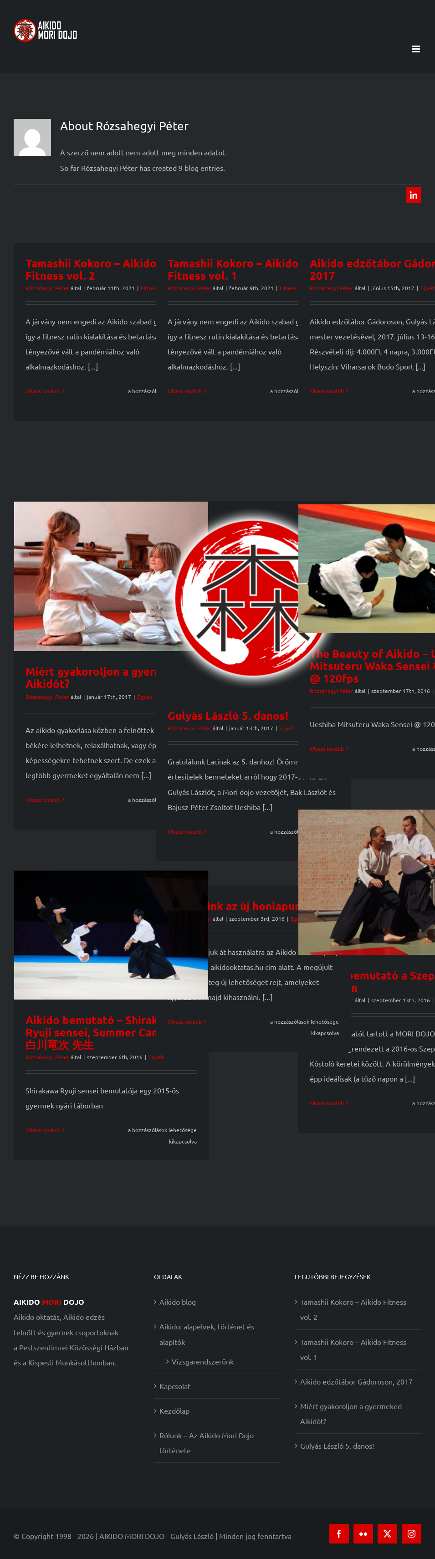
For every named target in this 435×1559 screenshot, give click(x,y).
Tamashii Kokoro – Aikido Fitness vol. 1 (233, 269)
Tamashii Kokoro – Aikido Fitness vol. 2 (91, 269)
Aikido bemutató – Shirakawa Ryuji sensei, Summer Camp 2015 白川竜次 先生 (111, 1032)
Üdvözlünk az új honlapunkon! (245, 906)
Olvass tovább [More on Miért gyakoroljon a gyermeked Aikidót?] (43, 799)
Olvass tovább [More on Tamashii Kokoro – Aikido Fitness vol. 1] (185, 391)
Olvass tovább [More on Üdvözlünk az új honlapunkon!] (185, 1021)
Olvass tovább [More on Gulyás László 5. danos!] (185, 831)
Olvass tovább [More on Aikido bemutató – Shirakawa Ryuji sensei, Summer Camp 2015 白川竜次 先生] (43, 1129)
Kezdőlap (174, 1410)
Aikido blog (177, 1301)
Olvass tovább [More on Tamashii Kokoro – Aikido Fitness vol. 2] (43, 391)
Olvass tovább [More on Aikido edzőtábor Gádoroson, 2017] (327, 391)
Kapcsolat (174, 1385)
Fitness (288, 288)
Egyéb (145, 696)
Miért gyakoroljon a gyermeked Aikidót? (107, 677)
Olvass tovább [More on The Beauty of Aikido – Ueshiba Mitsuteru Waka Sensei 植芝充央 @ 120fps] (327, 748)
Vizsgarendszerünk (203, 1361)
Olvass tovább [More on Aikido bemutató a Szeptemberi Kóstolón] (327, 1103)
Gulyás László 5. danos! (228, 715)
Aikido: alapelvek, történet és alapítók (206, 1334)
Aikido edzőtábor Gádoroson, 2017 (356, 1381)
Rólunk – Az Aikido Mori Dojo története (206, 1443)
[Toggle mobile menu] (416, 49)
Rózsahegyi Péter (47, 288)
